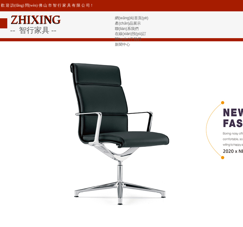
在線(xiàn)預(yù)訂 (130, 34)
